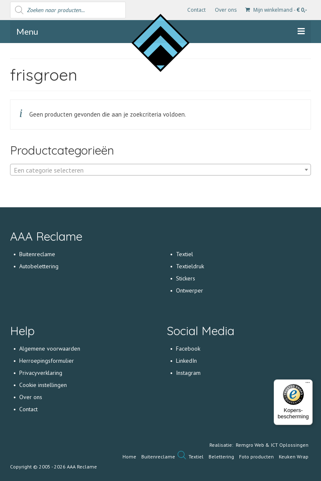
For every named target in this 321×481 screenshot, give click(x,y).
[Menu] (308, 384)
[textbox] (160, 170)
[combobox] (160, 170)
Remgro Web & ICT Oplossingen (272, 445)
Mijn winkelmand (276, 9)
